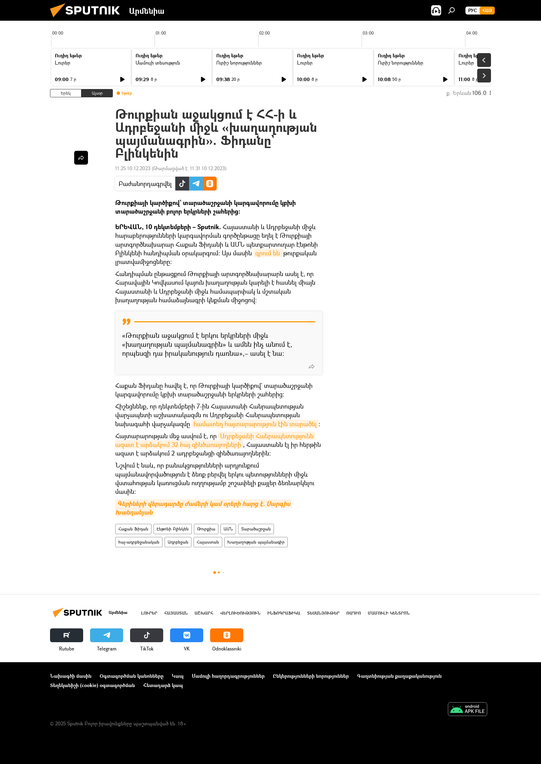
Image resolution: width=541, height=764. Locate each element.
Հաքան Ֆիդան (133, 529)
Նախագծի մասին (70, 676)
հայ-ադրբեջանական (138, 542)
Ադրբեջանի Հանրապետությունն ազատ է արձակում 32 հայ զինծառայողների (215, 440)
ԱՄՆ (228, 529)
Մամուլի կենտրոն (389, 613)
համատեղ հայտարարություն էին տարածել (255, 424)
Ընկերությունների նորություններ (311, 676)
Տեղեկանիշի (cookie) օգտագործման (92, 685)
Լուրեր (62, 62)
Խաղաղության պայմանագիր (256, 542)
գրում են (268, 253)
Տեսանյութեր (323, 613)
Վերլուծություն (240, 613)
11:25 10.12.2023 (132, 168)
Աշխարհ (204, 613)
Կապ (178, 676)
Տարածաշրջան (256, 529)
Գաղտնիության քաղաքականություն (399, 676)
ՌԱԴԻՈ (353, 613)
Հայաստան (208, 542)
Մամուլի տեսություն (158, 62)
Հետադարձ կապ (163, 685)
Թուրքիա (206, 529)
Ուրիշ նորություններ (239, 62)
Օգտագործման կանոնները (132, 676)
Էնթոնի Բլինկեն (173, 529)
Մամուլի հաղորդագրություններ (228, 676)
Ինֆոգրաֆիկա (283, 613)
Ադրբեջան (178, 542)
